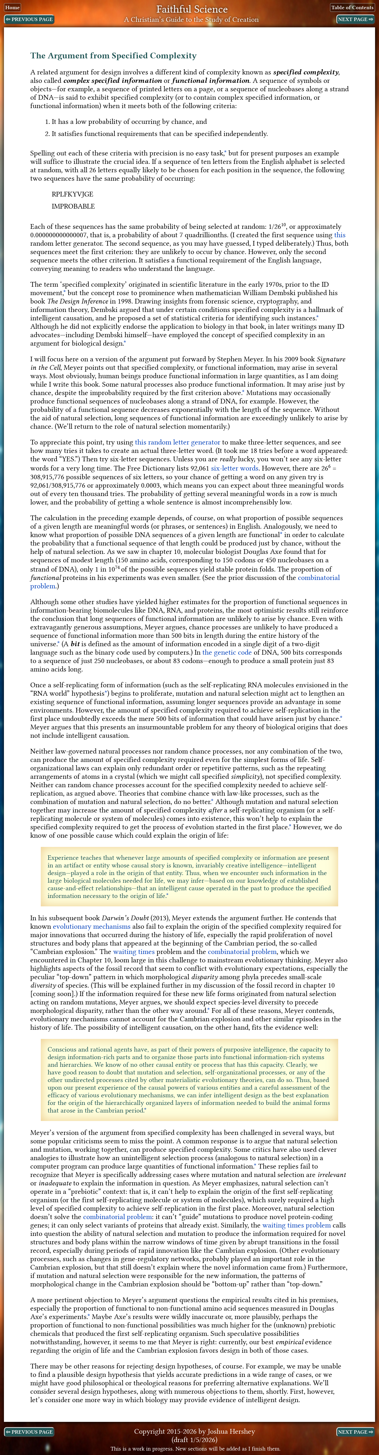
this (340, 235)
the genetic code (227, 652)
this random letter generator (177, 442)
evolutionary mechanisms (92, 926)
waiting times (134, 951)
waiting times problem (296, 1225)
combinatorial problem (242, 951)
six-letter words (234, 468)
